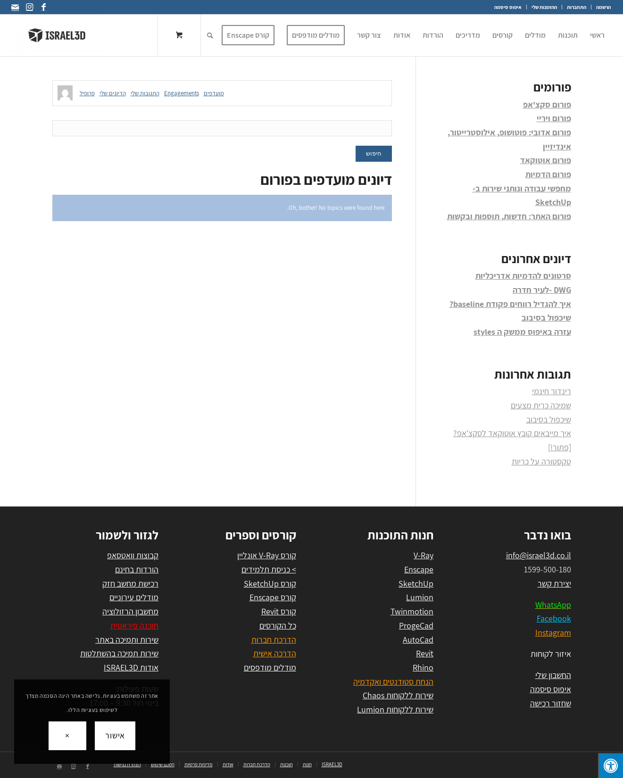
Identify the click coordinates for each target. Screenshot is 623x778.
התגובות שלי (145, 93)
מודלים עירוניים (133, 597)
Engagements (181, 93)
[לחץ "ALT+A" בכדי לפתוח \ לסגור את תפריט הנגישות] (610, 765)
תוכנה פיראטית (134, 625)
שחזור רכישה (550, 703)
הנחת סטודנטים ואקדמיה (393, 681)
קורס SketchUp (270, 583)
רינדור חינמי (551, 391)
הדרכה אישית (274, 653)
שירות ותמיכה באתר (126, 639)
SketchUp (416, 583)
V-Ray (423, 555)
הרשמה (603, 7)
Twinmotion (411, 611)
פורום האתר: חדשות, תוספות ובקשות (509, 216)
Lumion (419, 597)
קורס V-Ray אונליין (266, 555)
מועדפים (214, 93)
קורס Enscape (272, 597)
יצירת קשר (554, 583)
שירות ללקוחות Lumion (395, 709)
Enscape (418, 569)
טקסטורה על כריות (541, 461)
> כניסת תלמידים (268, 569)
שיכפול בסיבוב (546, 317)
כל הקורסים (277, 625)
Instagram (553, 632)
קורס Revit (278, 611)
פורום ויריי (554, 118)
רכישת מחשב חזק (130, 583)
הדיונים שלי (113, 93)
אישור (115, 735)
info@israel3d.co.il (538, 555)
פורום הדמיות (548, 174)
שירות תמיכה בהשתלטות (119, 653)
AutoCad (418, 639)
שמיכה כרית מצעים (541, 405)
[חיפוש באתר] (210, 35)
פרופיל (87, 93)
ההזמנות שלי (544, 7)
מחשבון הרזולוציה (130, 611)
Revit (424, 653)
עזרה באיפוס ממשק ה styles (522, 331)
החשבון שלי (553, 675)
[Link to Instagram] (29, 7)
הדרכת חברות (273, 639)
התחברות (576, 7)
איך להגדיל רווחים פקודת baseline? (510, 303)
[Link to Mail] (15, 7)
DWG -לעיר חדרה (542, 289)
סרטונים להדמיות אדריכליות (523, 275)
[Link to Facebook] (43, 7)
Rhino (423, 667)
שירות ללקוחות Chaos (398, 695)
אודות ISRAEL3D (131, 667)
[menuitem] (601, 7)
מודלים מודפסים (270, 667)
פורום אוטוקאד (545, 160)
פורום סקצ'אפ (547, 104)
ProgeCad (416, 625)
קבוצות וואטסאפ (132, 555)
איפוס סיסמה (508, 7)
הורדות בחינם (136, 569)
